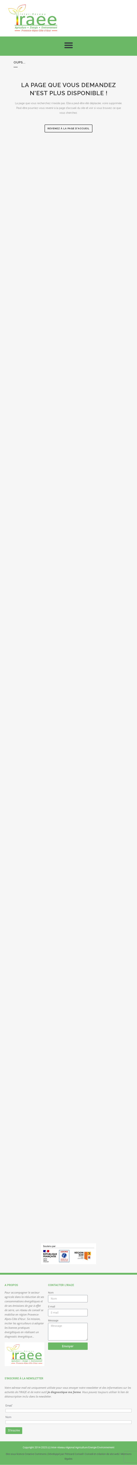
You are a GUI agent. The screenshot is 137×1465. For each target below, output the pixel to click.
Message (53, 1320)
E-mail (51, 1306)
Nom (51, 1292)
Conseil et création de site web (102, 1454)
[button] (68, 45)
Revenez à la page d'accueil (68, 128)
